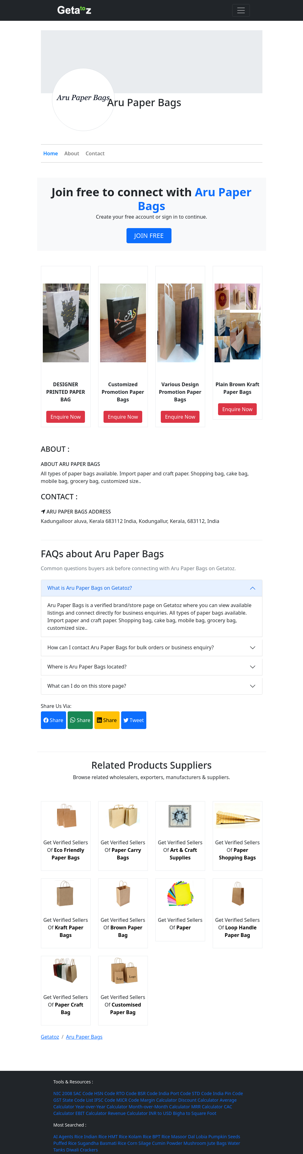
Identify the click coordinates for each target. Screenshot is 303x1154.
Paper (183, 927)
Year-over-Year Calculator (102, 1107)
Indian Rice (95, 1137)
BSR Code (147, 1093)
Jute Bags (217, 1143)
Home (50, 153)
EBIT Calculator (91, 1113)
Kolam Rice (139, 1137)
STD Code (202, 1093)
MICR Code (127, 1100)
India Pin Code (228, 1093)
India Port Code (175, 1093)
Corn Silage (139, 1143)
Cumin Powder (167, 1143)
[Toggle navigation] (241, 10)
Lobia (201, 1137)
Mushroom (194, 1143)
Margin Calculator (158, 1100)
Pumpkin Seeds (224, 1137)
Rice (78, 1137)
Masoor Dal (183, 1137)
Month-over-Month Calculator (159, 1107)
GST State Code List (73, 1100)
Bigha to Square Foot (194, 1113)
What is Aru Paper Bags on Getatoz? (90, 587)
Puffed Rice (65, 1143)
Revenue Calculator (128, 1113)
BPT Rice (161, 1137)
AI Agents (63, 1137)
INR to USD (160, 1113)
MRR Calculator (207, 1107)
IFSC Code (104, 1100)
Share (53, 720)
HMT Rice (117, 1137)
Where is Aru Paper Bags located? (87, 666)
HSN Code (104, 1093)
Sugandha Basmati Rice (102, 1143)
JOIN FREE (149, 235)
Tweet (133, 720)
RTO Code (126, 1093)
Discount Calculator (198, 1100)
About (71, 153)
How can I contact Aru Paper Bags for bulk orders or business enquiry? (131, 647)
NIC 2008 (62, 1093)
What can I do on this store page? (87, 685)
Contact (95, 153)
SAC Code (83, 1093)
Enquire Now (65, 416)
